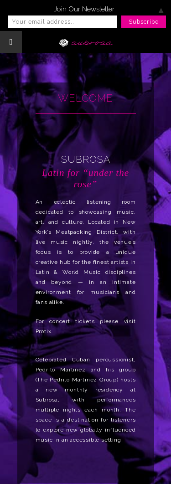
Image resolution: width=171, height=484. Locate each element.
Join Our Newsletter (84, 9)
